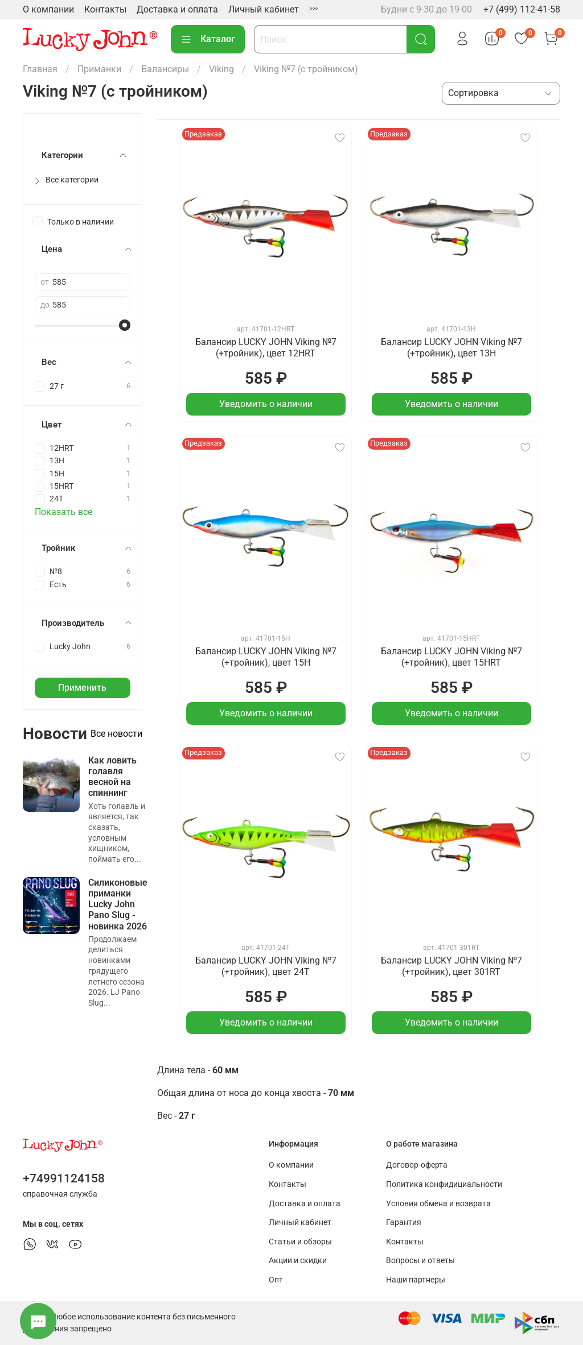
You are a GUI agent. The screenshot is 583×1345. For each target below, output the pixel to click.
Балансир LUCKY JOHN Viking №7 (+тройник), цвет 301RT (451, 966)
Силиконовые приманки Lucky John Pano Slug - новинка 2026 (117, 904)
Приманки (99, 69)
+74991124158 (64, 1178)
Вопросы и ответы (420, 1260)
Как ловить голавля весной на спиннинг (112, 777)
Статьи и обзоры (300, 1242)
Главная (40, 69)
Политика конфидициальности (444, 1184)
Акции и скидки (298, 1260)
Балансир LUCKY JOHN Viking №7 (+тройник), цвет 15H (265, 657)
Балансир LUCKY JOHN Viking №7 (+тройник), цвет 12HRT (265, 348)
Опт (276, 1280)
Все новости (116, 733)
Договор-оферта (416, 1165)
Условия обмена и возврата (438, 1204)
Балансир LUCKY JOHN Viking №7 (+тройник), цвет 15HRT (451, 657)
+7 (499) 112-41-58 (521, 9)
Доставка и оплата (177, 9)
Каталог (207, 39)
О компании (48, 9)
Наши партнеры (415, 1280)
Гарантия (403, 1222)
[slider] (124, 325)
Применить (82, 687)
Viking (221, 69)
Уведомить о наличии (266, 403)
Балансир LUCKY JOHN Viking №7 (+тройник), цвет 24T (265, 966)
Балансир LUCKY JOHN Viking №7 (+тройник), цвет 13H (451, 348)
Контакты (105, 9)
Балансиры (165, 69)
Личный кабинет (263, 9)
